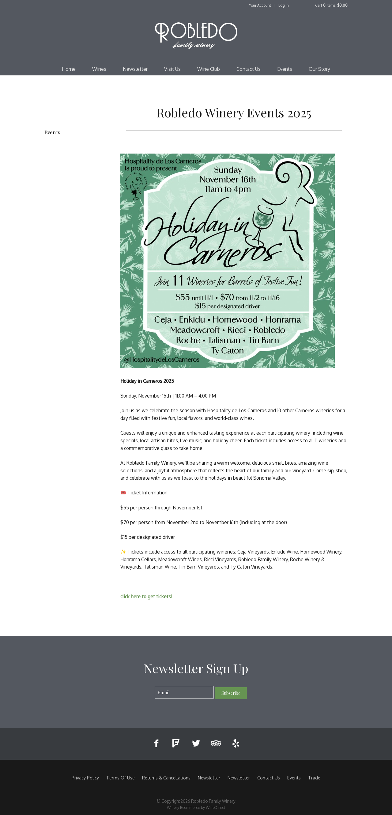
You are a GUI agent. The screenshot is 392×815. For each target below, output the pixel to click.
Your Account (260, 5)
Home (69, 69)
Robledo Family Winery (196, 35)
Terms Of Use (120, 777)
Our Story (319, 69)
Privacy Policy (85, 777)
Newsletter (135, 69)
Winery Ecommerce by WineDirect (196, 807)
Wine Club (208, 69)
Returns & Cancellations (166, 777)
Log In (283, 5)
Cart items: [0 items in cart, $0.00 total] (331, 5)
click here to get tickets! (146, 596)
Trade (314, 777)
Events (284, 69)
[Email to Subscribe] (184, 692)
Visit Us (172, 69)
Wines (99, 69)
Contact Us (248, 69)
